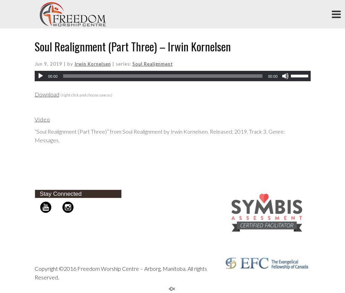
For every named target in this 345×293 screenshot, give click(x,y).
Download (47, 94)
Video (42, 119)
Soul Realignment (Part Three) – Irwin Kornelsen (133, 46)
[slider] (162, 76)
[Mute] (285, 76)
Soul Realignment (152, 64)
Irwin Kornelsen (93, 64)
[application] (173, 76)
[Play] (40, 76)
